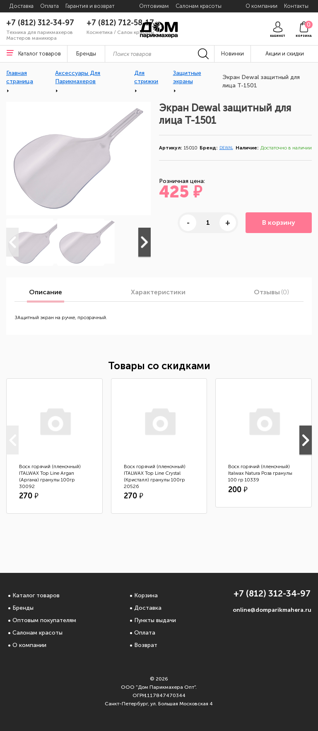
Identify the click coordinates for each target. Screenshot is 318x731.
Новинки (232, 53)
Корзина (146, 595)
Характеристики (158, 292)
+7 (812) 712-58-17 (120, 22)
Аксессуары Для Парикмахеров (77, 77)
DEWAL (226, 147)
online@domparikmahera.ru (272, 609)
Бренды (23, 607)
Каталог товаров (36, 595)
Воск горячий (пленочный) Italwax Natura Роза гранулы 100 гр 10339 (260, 473)
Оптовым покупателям (44, 620)
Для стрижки (146, 77)
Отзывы (271, 292)
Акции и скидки (284, 53)
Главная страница (19, 77)
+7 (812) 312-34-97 (40, 22)
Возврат (145, 645)
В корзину (278, 222)
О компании (29, 645)
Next (144, 242)
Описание (45, 292)
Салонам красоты (37, 632)
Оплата (144, 632)
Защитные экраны (187, 77)
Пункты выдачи (155, 620)
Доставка (147, 607)
